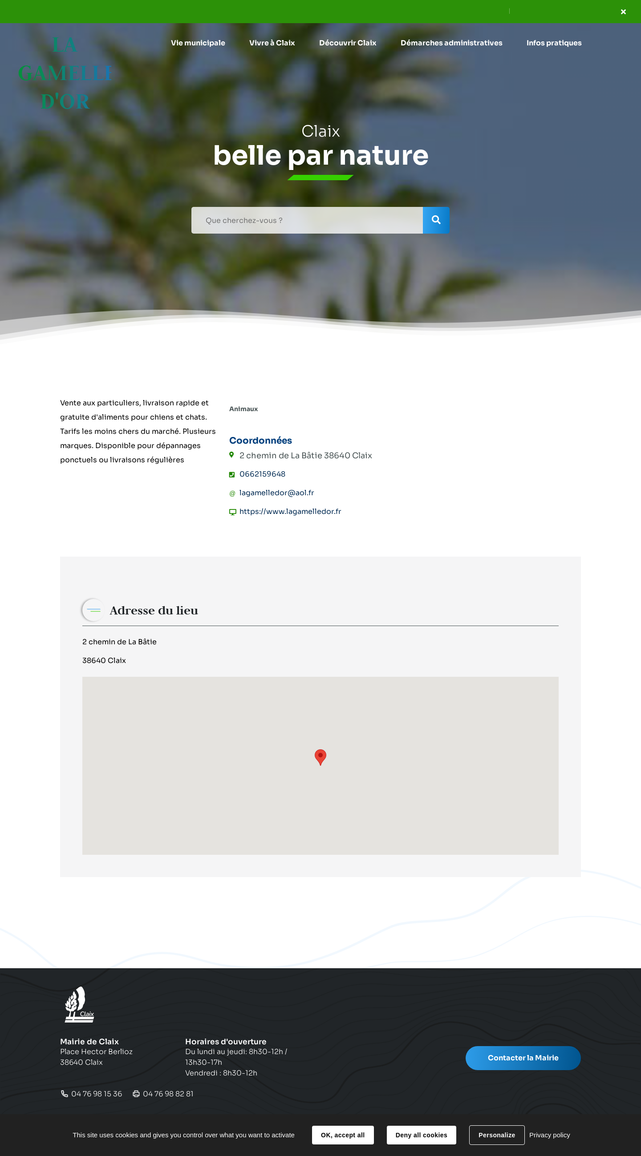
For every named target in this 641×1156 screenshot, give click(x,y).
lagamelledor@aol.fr (276, 492)
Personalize (497, 1135)
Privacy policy (549, 1135)
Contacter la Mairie (523, 1058)
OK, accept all (343, 1135)
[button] (198, 43)
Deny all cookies (421, 1135)
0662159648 (262, 474)
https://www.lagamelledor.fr (290, 511)
